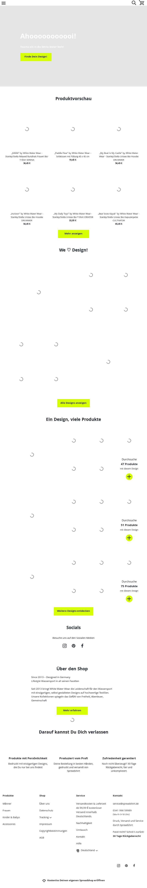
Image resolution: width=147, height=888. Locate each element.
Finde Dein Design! (35, 57)
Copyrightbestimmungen (53, 831)
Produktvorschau (73, 99)
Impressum (45, 824)
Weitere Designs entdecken (73, 611)
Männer (7, 804)
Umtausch (82, 830)
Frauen (6, 811)
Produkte (8, 796)
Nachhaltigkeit (84, 823)
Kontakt (80, 837)
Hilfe (78, 844)
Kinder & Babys (11, 818)
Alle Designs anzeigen (73, 403)
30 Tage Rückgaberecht (127, 836)
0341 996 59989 (128, 813)
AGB (41, 838)
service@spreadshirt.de (126, 804)
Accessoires (9, 824)
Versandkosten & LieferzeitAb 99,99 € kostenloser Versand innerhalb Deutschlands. (91, 810)
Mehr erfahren (72, 711)
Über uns (44, 804)
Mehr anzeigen (73, 234)
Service (80, 796)
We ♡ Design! (73, 250)
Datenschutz (46, 811)
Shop (42, 796)
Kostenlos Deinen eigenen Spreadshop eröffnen (73, 881)
